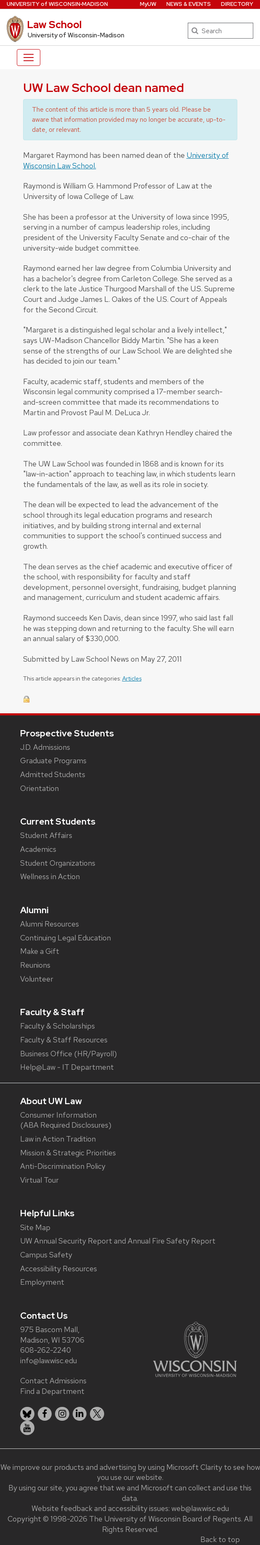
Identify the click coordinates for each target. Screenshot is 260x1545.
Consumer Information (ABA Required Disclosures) (65, 1120)
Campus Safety (46, 1255)
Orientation (39, 788)
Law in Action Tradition (58, 1139)
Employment (42, 1282)
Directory (237, 4)
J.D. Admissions (45, 747)
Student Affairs (46, 835)
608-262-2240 (45, 1350)
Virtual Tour (39, 1180)
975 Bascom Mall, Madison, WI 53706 (52, 1335)
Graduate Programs (53, 760)
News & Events (188, 4)
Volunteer (36, 979)
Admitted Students (52, 774)
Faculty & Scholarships (57, 1026)
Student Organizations (57, 863)
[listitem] (27, 1414)
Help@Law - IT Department (67, 1067)
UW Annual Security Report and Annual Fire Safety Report (117, 1241)
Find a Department (52, 1391)
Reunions (35, 965)
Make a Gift (39, 951)
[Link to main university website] (195, 1348)
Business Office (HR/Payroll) (68, 1053)
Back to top (220, 1539)
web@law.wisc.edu (200, 1508)
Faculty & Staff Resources (64, 1040)
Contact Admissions (53, 1380)
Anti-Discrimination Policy (62, 1166)
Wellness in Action (50, 876)
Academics (38, 849)
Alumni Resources (49, 924)
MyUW (148, 4)
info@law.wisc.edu (48, 1360)
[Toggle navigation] (28, 57)
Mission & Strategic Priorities (68, 1152)
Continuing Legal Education (65, 938)
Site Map (35, 1227)
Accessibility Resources (58, 1268)
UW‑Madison (57, 4)
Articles (132, 678)
